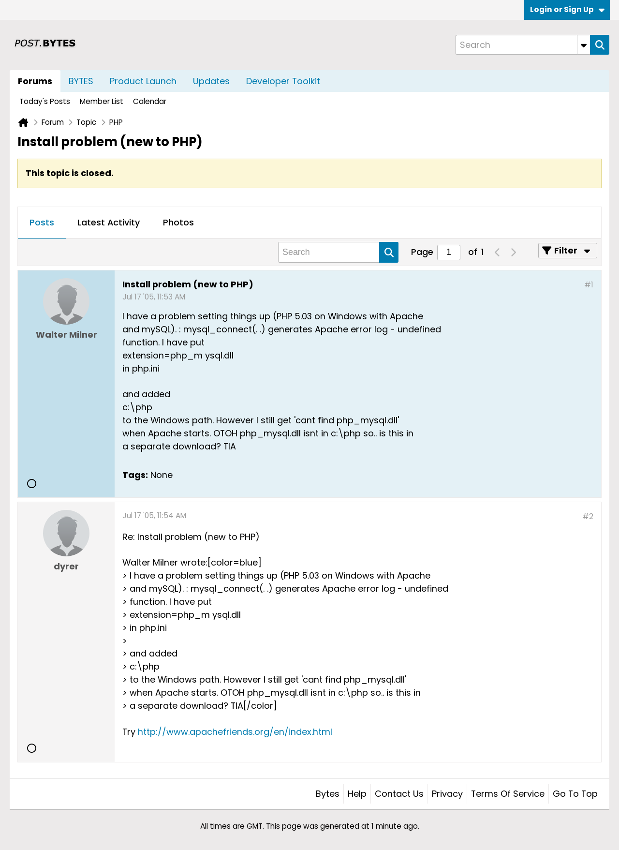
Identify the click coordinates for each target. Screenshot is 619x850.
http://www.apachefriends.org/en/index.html (235, 732)
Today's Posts (44, 101)
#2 (587, 516)
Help (357, 794)
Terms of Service (508, 794)
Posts (41, 222)
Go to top (575, 794)
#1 (588, 285)
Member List (101, 101)
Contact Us (399, 794)
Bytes (327, 794)
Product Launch (143, 81)
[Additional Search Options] (583, 45)
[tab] (42, 223)
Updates (211, 81)
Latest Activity (108, 222)
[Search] (523, 45)
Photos (178, 222)
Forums (35, 81)
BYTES (81, 81)
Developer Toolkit (283, 81)
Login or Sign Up (567, 9)
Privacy (447, 794)
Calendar (149, 101)
